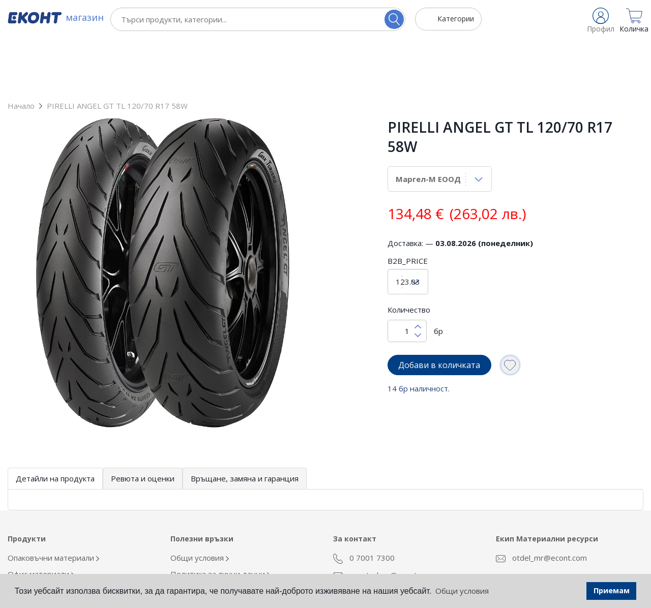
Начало (21, 50)
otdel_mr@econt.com (541, 502)
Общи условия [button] (462, 591)
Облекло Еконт (38, 534)
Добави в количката (439, 309)
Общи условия (199, 502)
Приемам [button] (612, 590)
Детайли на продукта (55, 422)
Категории (455, 18)
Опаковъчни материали (53, 502)
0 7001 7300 (364, 502)
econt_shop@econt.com (383, 519)
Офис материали (41, 518)
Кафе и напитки (39, 550)
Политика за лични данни (220, 518)
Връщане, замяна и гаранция (245, 422)
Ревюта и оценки (142, 422)
